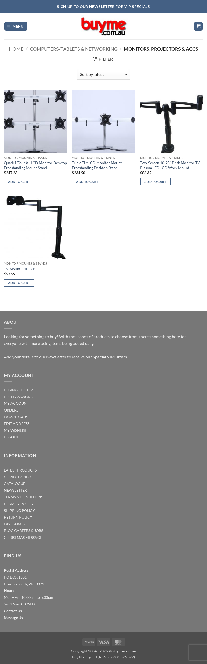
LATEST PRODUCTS (20, 470)
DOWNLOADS (16, 417)
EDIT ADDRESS (16, 423)
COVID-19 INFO (17, 477)
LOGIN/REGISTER (18, 390)
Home (16, 49)
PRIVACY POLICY (19, 503)
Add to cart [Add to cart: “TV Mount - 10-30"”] (19, 283)
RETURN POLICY (18, 517)
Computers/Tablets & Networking (74, 49)
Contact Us (13, 611)
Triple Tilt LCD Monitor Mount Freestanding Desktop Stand (97, 165)
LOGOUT (11, 437)
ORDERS (11, 410)
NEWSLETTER (15, 490)
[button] (16, 26)
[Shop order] (103, 74)
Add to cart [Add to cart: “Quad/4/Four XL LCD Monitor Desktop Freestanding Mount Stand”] (19, 181)
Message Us (13, 617)
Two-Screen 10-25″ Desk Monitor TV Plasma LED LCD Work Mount (170, 165)
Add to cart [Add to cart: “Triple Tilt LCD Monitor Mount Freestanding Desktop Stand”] (87, 181)
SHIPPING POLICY (19, 510)
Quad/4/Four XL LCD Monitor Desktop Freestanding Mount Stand (35, 165)
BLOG (8, 530)
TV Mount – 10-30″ (19, 269)
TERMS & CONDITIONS (23, 497)
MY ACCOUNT (16, 403)
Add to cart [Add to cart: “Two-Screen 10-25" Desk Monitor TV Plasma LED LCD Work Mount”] (155, 181)
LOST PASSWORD (18, 396)
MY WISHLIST (15, 430)
